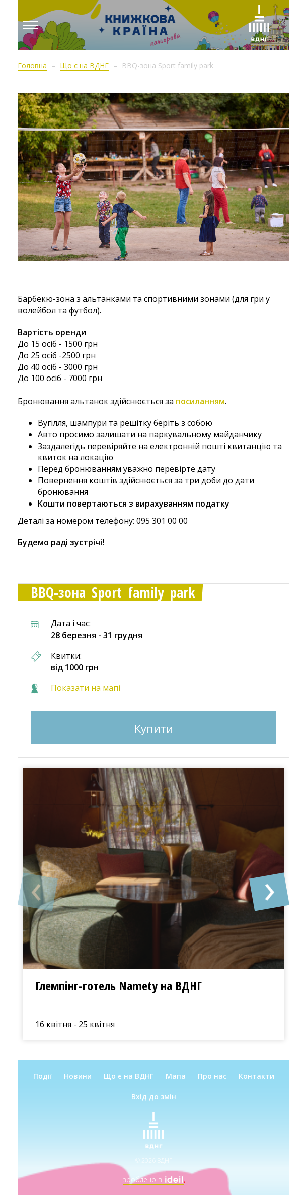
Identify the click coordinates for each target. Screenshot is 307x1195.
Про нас (212, 1076)
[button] (38, 892)
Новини (78, 1076)
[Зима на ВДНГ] (259, 25)
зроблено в (153, 1179)
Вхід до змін (153, 1096)
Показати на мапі (85, 688)
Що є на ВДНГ (84, 65)
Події (42, 1076)
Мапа (176, 1076)
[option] (153, 904)
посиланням (200, 401)
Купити (153, 728)
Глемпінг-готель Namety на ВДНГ (118, 985)
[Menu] (30, 25)
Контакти (256, 1076)
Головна (32, 65)
